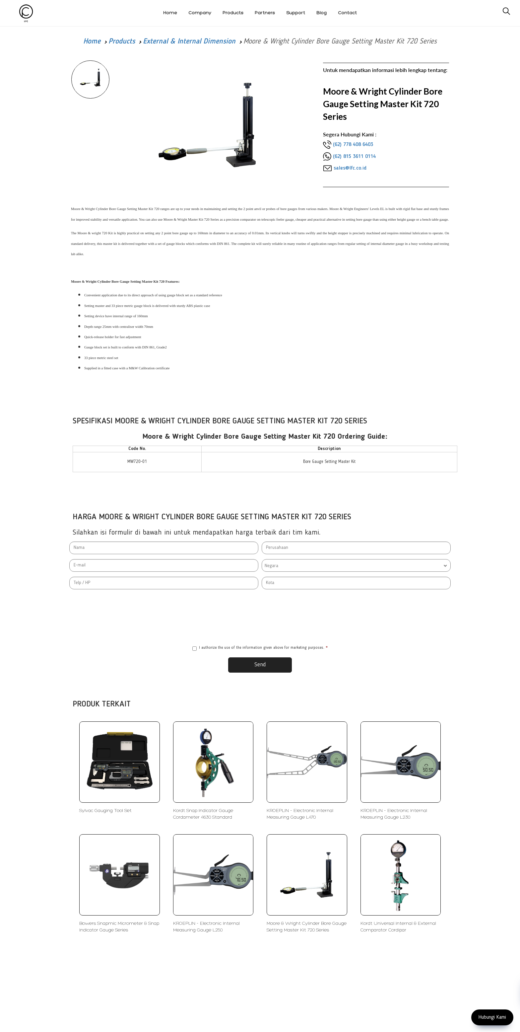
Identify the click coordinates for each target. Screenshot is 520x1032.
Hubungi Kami (492, 1017)
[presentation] (260, 617)
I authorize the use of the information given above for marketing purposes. (260, 648)
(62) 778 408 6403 (353, 144)
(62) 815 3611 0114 (354, 156)
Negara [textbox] (271, 565)
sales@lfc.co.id (350, 168)
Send (260, 665)
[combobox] (356, 565)
